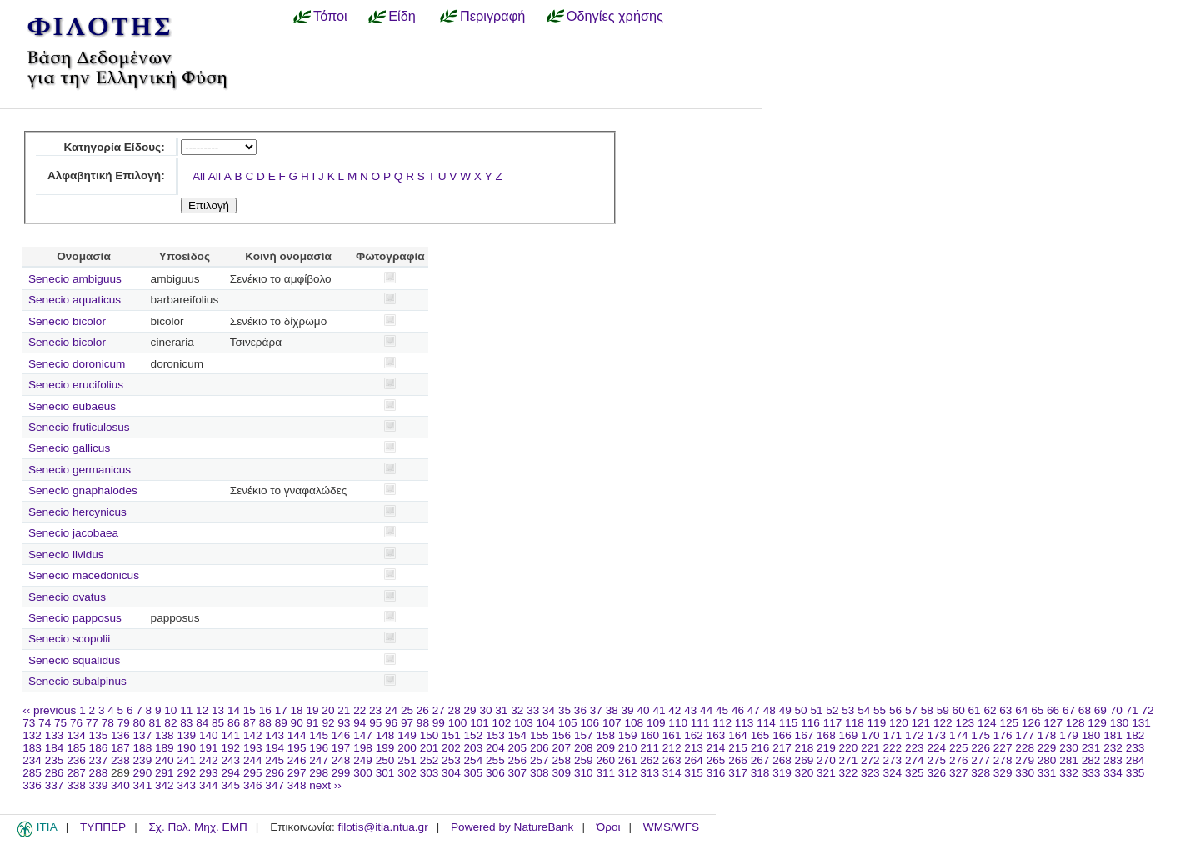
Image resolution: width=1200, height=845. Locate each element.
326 (936, 773)
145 (318, 735)
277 (980, 760)
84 (202, 723)
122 (942, 723)
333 (1091, 773)
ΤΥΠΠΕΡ (103, 827)
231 (1091, 748)
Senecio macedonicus (83, 575)
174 (958, 735)
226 (980, 748)
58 (927, 710)
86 (234, 723)
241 (186, 760)
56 (895, 710)
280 (1047, 760)
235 (54, 760)
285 (32, 773)
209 (605, 748)
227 (1002, 748)
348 (297, 785)
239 (142, 760)
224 (936, 748)
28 (454, 710)
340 (120, 785)
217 (782, 748)
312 (628, 773)
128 (1075, 723)
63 (1005, 710)
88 (265, 723)
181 (1112, 735)
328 (980, 773)
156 (561, 735)
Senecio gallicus (69, 448)
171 (892, 735)
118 (854, 723)
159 (628, 735)
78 (108, 723)
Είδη (402, 15)
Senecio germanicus (79, 469)
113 (744, 723)
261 (628, 760)
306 (495, 773)
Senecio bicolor (67, 321)
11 (186, 710)
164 (738, 735)
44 (706, 710)
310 (583, 773)
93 (344, 723)
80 (139, 723)
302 (407, 773)
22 (359, 710)
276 (958, 760)
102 (502, 723)
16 (265, 710)
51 (816, 710)
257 (539, 760)
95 (375, 723)
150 (429, 735)
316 (716, 773)
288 (98, 773)
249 (362, 760)
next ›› (325, 785)
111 (700, 723)
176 (1002, 735)
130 (1119, 723)
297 (297, 773)
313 (649, 773)
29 (470, 710)
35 (564, 710)
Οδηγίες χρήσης (615, 15)
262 (649, 760)
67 (1068, 710)
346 (252, 785)
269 (804, 760)
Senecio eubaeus (72, 406)
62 (989, 710)
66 (1053, 710)
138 (164, 735)
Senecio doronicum (76, 364)
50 (801, 710)
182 (1135, 735)
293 (208, 773)
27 (438, 710)
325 (914, 773)
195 (297, 748)
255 (495, 760)
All (198, 176)
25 (407, 710)
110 (678, 723)
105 (568, 723)
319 (782, 773)
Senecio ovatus (67, 597)
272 (870, 760)
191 (208, 748)
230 (1068, 748)
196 (318, 748)
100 (458, 723)
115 (788, 723)
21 (344, 710)
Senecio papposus (75, 618)
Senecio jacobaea (73, 533)
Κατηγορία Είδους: (113, 147)
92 (328, 723)
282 (1091, 760)
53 (848, 710)
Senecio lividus (66, 554)
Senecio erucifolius (75, 384)
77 (92, 723)
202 (451, 748)
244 (252, 760)
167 (804, 735)
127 (1052, 723)
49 (785, 710)
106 (589, 723)
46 (738, 710)
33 (533, 710)
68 (1084, 710)
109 (656, 723)
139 (186, 735)
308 (539, 773)
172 (914, 735)
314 (672, 773)
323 (870, 773)
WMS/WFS (671, 827)
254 (473, 760)
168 (826, 735)
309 (561, 773)
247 (318, 760)
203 (473, 748)
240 (164, 760)
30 (485, 710)
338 (76, 785)
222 (892, 748)
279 (1024, 760)
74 (44, 723)
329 (1002, 773)
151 (451, 735)
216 (760, 748)
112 (722, 723)
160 (649, 735)
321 (826, 773)
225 (958, 748)
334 (1112, 773)
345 (230, 785)
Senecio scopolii (69, 638)
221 (870, 748)
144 (297, 735)
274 (914, 760)
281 (1068, 760)
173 (936, 735)
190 (186, 748)
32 (517, 710)
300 (362, 773)
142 (252, 735)
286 (54, 773)
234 (32, 760)
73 (28, 723)
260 (605, 760)
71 (1132, 710)
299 (341, 773)
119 (877, 723)
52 (832, 710)
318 (760, 773)
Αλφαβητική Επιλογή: (106, 175)
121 (921, 723)
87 (249, 723)
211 (649, 748)
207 (561, 748)
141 (230, 735)
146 (341, 735)
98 (423, 723)
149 (407, 735)
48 (769, 710)
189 (164, 748)
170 (870, 735)
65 (1037, 710)
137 (142, 735)
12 (202, 710)
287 (76, 773)
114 (766, 723)
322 (848, 773)
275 (936, 760)
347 (274, 785)
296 (274, 773)
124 (987, 723)
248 (341, 760)
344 (208, 785)
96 (391, 723)
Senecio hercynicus (77, 512)
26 (423, 710)
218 (804, 748)
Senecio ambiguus (75, 278)
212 (672, 748)
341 (142, 785)
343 (186, 785)
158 (605, 735)
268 (782, 760)
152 (473, 735)
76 (76, 723)
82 (170, 723)
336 (32, 785)
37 (596, 710)
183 (32, 748)
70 (1116, 710)
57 (911, 710)
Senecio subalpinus (77, 681)
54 (864, 710)
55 (879, 710)
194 (274, 748)
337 (54, 785)
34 (548, 710)
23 (375, 710)
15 (249, 710)
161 (672, 735)
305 (473, 773)
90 (297, 723)
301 (385, 773)
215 (738, 748)
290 (142, 773)
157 (583, 735)
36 (580, 710)
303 (429, 773)
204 (495, 748)
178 (1047, 735)
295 (252, 773)
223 (914, 748)
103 (523, 723)
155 (539, 735)
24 (391, 710)
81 (154, 723)
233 (1135, 748)
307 (518, 773)
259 (583, 760)
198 (362, 748)
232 (1112, 748)
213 (693, 748)
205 (518, 748)
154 (518, 735)
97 (407, 723)
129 (1097, 723)
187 (120, 748)
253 (451, 760)
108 (633, 723)
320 (804, 773)
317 (738, 773)
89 (281, 723)
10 (170, 710)
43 (690, 710)
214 (716, 748)
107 (612, 723)
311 (605, 773)
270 (826, 760)
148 (385, 735)
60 (958, 710)
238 (120, 760)
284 (1135, 760)
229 (1047, 748)
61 (974, 710)
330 (1024, 773)
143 (274, 735)
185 (76, 748)
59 (943, 710)
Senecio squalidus (74, 660)
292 (186, 773)
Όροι (609, 827)
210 (628, 748)
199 (385, 748)
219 (826, 748)
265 (716, 760)
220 (848, 748)
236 (76, 760)
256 (518, 760)
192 (230, 748)
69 (1100, 710)
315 (693, 773)
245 (274, 760)
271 (848, 760)
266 (738, 760)
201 (429, 748)
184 (54, 748)
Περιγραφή (492, 15)
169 (848, 735)
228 (1024, 748)
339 (98, 785)
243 (230, 760)
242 (208, 760)
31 (501, 710)
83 (186, 723)
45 (722, 710)
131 (1141, 723)
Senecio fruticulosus (79, 427)
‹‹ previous (49, 710)
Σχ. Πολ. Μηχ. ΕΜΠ (197, 827)
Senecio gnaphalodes (83, 490)
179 (1068, 735)
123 (964, 723)
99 (438, 723)
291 (164, 773)
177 (1024, 735)
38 (612, 710)
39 (628, 710)
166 (782, 735)
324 (892, 773)
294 (230, 773)
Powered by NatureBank (512, 827)
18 (297, 710)
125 (1008, 723)
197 (341, 748)
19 (312, 710)
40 (643, 710)
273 (892, 760)
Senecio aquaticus (74, 299)
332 (1068, 773)
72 (1147, 710)
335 (1135, 773)
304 (451, 773)
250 (385, 760)
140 (208, 735)
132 (32, 735)
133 (54, 735)
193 (252, 748)
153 (495, 735)
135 (98, 735)
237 (98, 760)
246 (297, 760)
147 (362, 735)
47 (754, 710)
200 (407, 748)
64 (1021, 710)
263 (672, 760)
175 (980, 735)
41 (658, 710)
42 (674, 710)
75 (60, 723)
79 (124, 723)
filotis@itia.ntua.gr (383, 827)
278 (1002, 760)
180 (1091, 735)
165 (760, 735)
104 (546, 723)
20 (328, 710)
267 (760, 760)
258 (561, 760)
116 (810, 723)
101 (479, 723)
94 (359, 723)
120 (898, 723)
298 (318, 773)
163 (716, 735)
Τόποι (330, 15)
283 (1112, 760)
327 (958, 773)
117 (832, 723)
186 (98, 748)
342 (164, 785)
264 (693, 760)
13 (218, 710)
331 (1047, 773)
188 (142, 748)
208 (583, 748)
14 (234, 710)
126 (1031, 723)
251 (407, 760)
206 (539, 748)
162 (693, 735)
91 (313, 723)
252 (429, 760)
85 (218, 723)
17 (281, 710)
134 (76, 735)
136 (120, 735)
